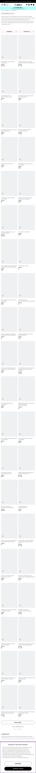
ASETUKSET (18, 763)
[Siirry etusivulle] (18, 5)
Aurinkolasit (14, 10)
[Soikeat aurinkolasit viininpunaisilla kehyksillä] (9, 495)
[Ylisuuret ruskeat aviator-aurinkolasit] (9, 392)
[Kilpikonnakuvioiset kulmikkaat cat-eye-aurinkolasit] (9, 599)
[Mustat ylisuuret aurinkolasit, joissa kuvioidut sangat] (26, 187)
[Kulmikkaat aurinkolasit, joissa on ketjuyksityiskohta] (9, 119)
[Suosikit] (32, 4)
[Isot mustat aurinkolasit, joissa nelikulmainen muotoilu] (9, 667)
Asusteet (7, 10)
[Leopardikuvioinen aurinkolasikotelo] (26, 495)
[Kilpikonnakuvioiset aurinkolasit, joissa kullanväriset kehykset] (9, 530)
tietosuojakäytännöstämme (9, 757)
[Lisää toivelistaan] (2, 57)
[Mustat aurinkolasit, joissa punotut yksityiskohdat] (26, 667)
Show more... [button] (18, 722)
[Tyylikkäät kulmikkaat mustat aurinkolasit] (26, 153)
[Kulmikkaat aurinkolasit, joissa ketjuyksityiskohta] (26, 85)
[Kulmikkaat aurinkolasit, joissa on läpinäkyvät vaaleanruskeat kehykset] (26, 357)
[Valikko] (2, 5)
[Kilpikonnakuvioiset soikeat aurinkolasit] (9, 51)
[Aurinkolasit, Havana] (26, 255)
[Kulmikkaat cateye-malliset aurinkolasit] (9, 187)
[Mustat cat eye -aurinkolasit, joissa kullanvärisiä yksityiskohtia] (9, 701)
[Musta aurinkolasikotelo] (9, 153)
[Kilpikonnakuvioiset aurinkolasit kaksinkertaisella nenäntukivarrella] (26, 392)
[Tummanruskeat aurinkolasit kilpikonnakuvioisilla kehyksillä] (9, 323)
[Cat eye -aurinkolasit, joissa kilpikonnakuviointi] (9, 565)
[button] (29, 4)
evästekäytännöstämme (23, 757)
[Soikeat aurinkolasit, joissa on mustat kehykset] (9, 221)
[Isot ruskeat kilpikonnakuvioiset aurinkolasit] (9, 289)
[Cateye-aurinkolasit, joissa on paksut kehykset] (9, 633)
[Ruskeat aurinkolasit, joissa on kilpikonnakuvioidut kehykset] (9, 357)
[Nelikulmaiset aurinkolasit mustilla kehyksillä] (26, 119)
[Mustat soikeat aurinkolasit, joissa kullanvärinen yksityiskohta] (26, 633)
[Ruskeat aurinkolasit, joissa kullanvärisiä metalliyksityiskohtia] (26, 565)
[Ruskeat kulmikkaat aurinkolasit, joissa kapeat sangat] (26, 701)
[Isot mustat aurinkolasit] (26, 221)
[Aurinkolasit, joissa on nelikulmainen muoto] (9, 85)
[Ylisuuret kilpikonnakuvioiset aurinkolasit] (26, 427)
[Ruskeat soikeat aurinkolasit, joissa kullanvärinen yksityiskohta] (26, 51)
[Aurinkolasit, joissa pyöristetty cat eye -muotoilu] (9, 427)
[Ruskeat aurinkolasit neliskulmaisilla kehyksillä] (26, 599)
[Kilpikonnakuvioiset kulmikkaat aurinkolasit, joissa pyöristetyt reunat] (26, 530)
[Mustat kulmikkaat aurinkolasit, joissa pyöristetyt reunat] (26, 461)
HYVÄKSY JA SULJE (18, 768)
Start (2, 10)
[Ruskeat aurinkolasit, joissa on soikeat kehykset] (26, 323)
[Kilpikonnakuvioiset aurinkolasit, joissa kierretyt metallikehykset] (9, 255)
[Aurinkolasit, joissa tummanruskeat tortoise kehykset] (26, 289)
